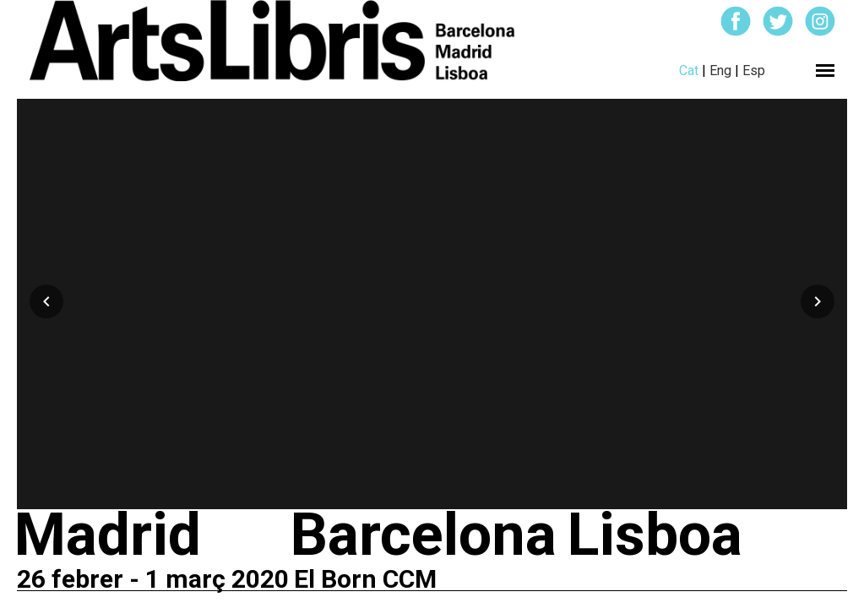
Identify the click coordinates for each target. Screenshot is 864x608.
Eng (720, 70)
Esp (753, 70)
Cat (688, 70)
